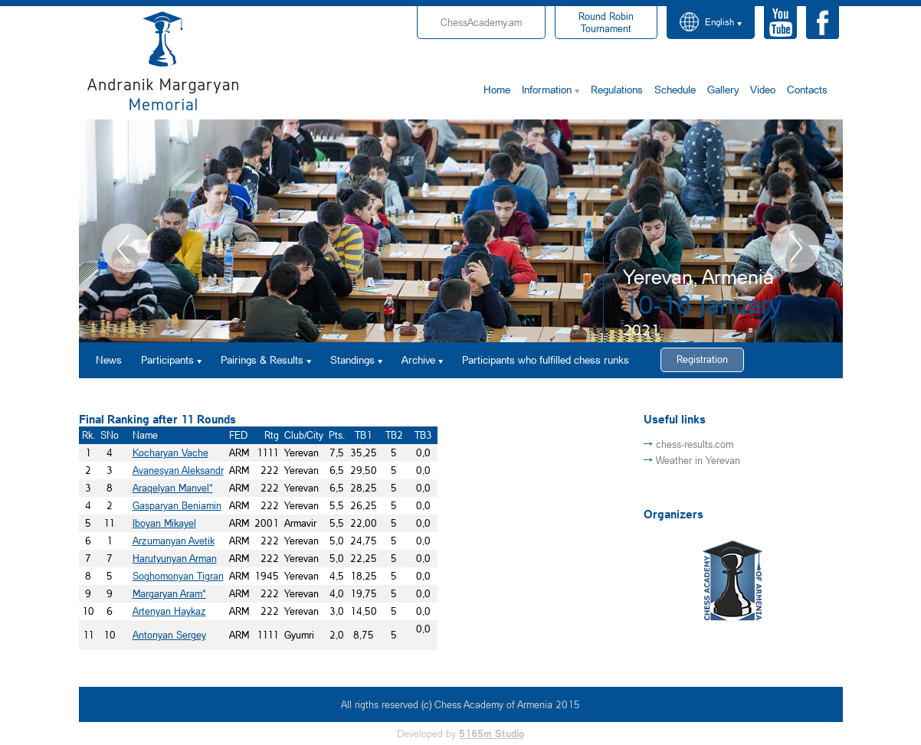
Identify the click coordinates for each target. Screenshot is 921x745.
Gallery (723, 89)
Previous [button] (126, 248)
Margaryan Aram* (169, 593)
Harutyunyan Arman (175, 558)
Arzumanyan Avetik (174, 540)
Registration (702, 359)
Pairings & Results (262, 359)
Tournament (606, 22)
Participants (167, 359)
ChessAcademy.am (481, 22)
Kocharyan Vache (170, 452)
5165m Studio (491, 733)
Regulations (617, 89)
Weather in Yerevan (698, 460)
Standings (352, 359)
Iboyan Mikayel (164, 523)
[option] (461, 230)
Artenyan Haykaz (169, 611)
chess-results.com (694, 444)
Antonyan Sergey (169, 635)
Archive (418, 359)
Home (496, 89)
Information (547, 89)
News (109, 359)
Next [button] (795, 248)
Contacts (807, 89)
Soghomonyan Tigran (178, 576)
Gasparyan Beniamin (177, 505)
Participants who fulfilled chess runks (545, 359)
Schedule (675, 89)
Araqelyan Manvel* (173, 488)
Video (762, 89)
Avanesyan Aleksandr (178, 470)
